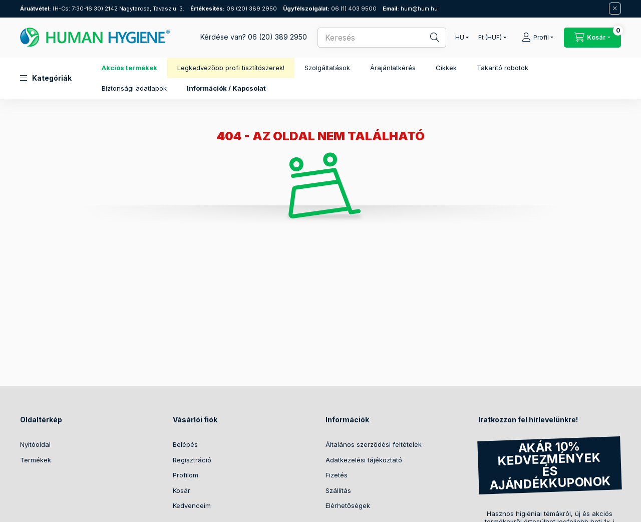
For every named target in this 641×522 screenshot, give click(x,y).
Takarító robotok (502, 68)
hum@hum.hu (410, 8)
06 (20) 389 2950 (233, 8)
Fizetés (337, 475)
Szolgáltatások (327, 68)
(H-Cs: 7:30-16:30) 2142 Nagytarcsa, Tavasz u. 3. (102, 8)
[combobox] (381, 38)
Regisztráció (192, 460)
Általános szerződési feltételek (374, 444)
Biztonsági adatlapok (134, 88)
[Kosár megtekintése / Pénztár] (592, 38)
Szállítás (338, 490)
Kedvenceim (192, 505)
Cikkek (446, 68)
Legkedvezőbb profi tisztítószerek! (230, 68)
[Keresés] (428, 37)
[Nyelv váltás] (460, 37)
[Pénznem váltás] (490, 37)
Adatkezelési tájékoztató (364, 460)
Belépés (185, 444)
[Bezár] (615, 9)
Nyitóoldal (35, 444)
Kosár (181, 490)
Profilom (185, 475)
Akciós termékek (129, 68)
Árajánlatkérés (393, 68)
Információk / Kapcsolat (226, 88)
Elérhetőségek (348, 505)
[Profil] (537, 38)
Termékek (35, 460)
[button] (46, 78)
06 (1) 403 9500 (330, 8)
